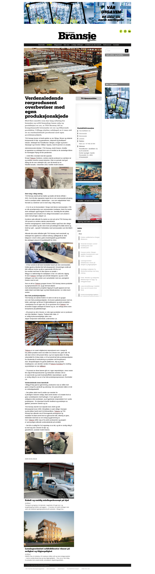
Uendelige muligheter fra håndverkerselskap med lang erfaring (89, 271)
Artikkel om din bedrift (93, 45)
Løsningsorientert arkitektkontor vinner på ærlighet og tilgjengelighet (89, 262)
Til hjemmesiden (88, 98)
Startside (41, 45)
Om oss (66, 45)
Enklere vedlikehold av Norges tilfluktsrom (90, 238)
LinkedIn (81, 138)
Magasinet (58, 45)
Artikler (49, 45)
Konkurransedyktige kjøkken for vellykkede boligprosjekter (90, 295)
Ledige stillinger (77, 45)
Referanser (107, 45)
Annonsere (61, 568)
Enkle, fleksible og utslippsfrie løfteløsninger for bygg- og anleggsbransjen (90, 279)
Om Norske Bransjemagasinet (35, 568)
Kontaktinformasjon (73, 568)
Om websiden (51, 568)
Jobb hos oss (85, 568)
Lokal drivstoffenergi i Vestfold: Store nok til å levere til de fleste (90, 288)
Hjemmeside (83, 133)
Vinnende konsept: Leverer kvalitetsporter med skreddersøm (89, 245)
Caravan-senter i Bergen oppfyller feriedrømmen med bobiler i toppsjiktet (89, 254)
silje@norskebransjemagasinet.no (115, 138)
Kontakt (116, 45)
